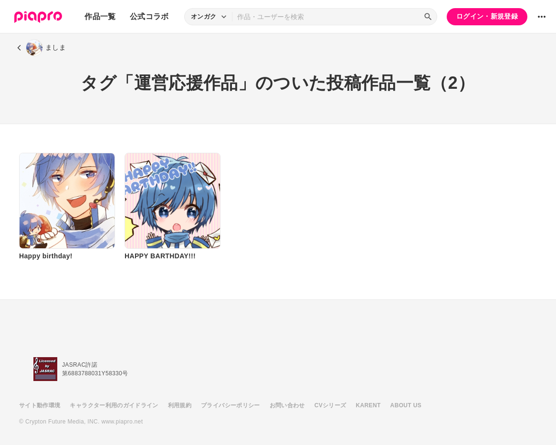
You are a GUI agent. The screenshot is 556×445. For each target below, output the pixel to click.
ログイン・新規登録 (487, 16)
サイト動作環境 (39, 405)
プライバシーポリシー (230, 405)
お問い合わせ (287, 405)
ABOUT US (405, 405)
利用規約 (179, 405)
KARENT (368, 405)
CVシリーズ (330, 405)
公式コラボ (149, 16)
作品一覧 (99, 16)
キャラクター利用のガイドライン (114, 405)
